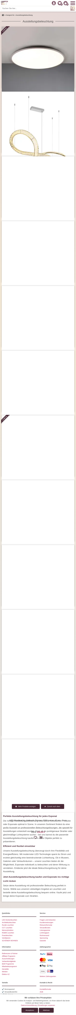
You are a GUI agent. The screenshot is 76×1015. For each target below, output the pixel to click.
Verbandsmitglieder (9, 961)
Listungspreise (45, 930)
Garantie (43, 941)
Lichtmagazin (44, 933)
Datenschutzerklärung (29, 1005)
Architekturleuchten (9, 922)
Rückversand (44, 935)
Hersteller (5, 969)
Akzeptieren (30, 1010)
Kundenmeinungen (46, 922)
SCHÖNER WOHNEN (10, 941)
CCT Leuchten (7, 928)
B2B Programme (8, 964)
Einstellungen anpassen (46, 1005)
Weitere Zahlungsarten (48, 976)
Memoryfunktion (7, 930)
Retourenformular (46, 925)
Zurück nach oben (53, 806)
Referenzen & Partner (9, 953)
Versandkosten (45, 928)
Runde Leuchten (8, 925)
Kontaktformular (45, 989)
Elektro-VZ (6, 974)
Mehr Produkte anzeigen (27, 806)
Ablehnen (46, 1010)
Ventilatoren (6, 938)
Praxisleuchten (7, 935)
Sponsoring (44, 938)
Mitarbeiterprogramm (9, 966)
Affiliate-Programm (8, 956)
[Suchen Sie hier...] (36, 8)
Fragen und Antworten (48, 920)
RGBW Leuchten (8, 933)
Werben (5, 972)
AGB (41, 992)
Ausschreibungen (8, 959)
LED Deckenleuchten (9, 920)
